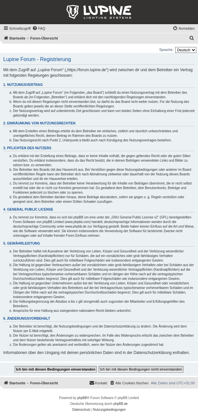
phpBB (82, 398)
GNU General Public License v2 (135, 217)
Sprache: (166, 50)
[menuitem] (38, 28)
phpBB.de (120, 404)
